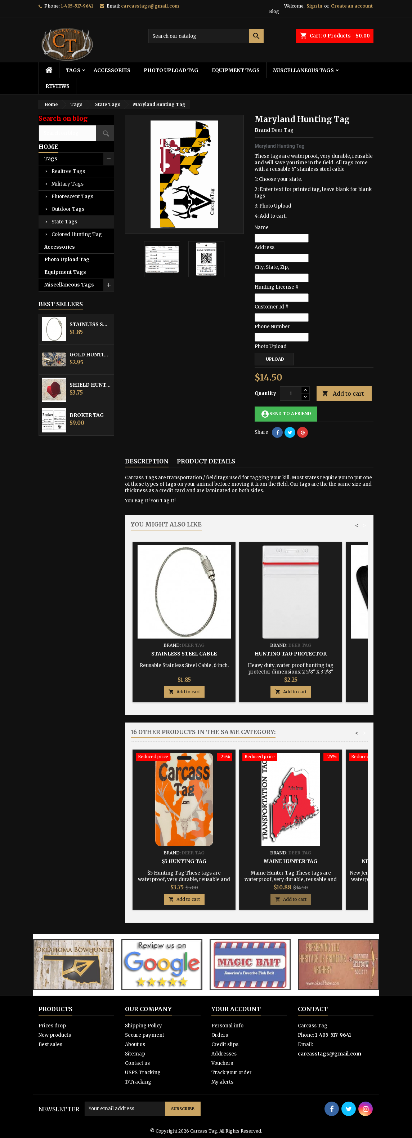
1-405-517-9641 (77, 6)
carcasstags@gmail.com (150, 6)
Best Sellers (61, 304)
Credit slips (224, 1044)
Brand (262, 130)
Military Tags (68, 184)
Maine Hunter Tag (291, 861)
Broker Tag (87, 415)
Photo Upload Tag (171, 70)
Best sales (50, 1044)
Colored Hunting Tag (77, 234)
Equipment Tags (236, 70)
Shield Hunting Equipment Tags (90, 385)
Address (264, 247)
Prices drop (52, 1026)
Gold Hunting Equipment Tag (90, 354)
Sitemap (135, 1054)
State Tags (64, 222)
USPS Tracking (143, 1073)
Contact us (137, 1063)
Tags (73, 70)
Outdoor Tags (68, 209)
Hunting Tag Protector (291, 653)
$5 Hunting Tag (184, 861)
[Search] (206, 36)
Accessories (112, 70)
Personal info (227, 1026)
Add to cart (343, 393)
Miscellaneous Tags (303, 70)
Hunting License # (277, 287)
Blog (274, 11)
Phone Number (272, 327)
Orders (219, 1035)
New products (55, 1035)
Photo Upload (271, 346)
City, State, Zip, (272, 267)
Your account (236, 1009)
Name (262, 228)
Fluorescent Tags (72, 197)
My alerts (222, 1082)
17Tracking (138, 1082)
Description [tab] (147, 461)
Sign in (314, 6)
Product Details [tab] (206, 461)
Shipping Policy (143, 1026)
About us (135, 1044)
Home (48, 146)
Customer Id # (271, 307)
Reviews (57, 86)
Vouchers (222, 1063)
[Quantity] (290, 393)
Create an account (352, 6)
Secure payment (144, 1035)
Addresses (224, 1054)
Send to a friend (286, 414)
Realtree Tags (68, 171)
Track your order (231, 1073)
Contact (313, 1009)
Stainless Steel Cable (90, 324)
